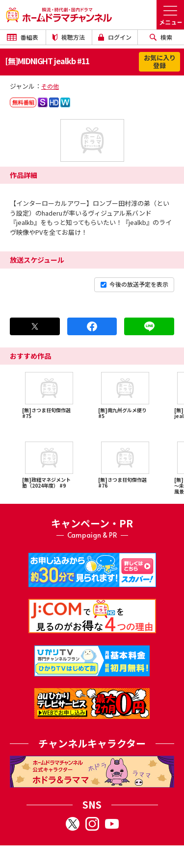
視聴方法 (69, 37)
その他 (50, 86)
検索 (161, 37)
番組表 (22, 37)
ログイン (114, 37)
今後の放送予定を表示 (134, 284)
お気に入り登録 (160, 61)
